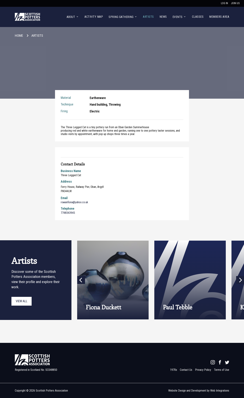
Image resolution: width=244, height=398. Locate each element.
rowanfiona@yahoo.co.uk (74, 202)
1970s (173, 370)
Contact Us (186, 370)
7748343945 (68, 212)
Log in (224, 3)
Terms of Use (221, 370)
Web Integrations (219, 390)
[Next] (240, 280)
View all (21, 301)
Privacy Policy (203, 370)
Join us (235, 3)
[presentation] (160, 280)
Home (19, 35)
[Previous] (81, 280)
